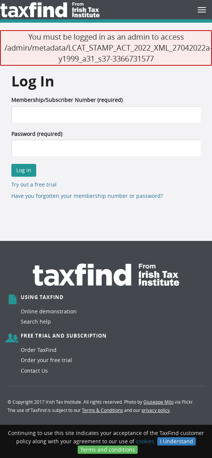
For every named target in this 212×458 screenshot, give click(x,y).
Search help (36, 321)
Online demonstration (49, 311)
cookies (145, 441)
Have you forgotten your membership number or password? (87, 195)
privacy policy (155, 410)
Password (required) (36, 133)
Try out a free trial (34, 184)
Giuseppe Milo (158, 402)
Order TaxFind (39, 349)
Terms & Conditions (102, 410)
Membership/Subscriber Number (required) (67, 99)
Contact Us (34, 370)
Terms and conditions (107, 449)
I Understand (176, 441)
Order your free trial (46, 360)
